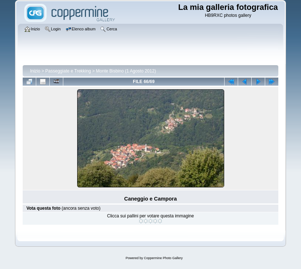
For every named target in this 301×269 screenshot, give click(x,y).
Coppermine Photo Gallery (163, 258)
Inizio (35, 71)
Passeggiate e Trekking (68, 71)
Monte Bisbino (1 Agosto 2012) (126, 71)
